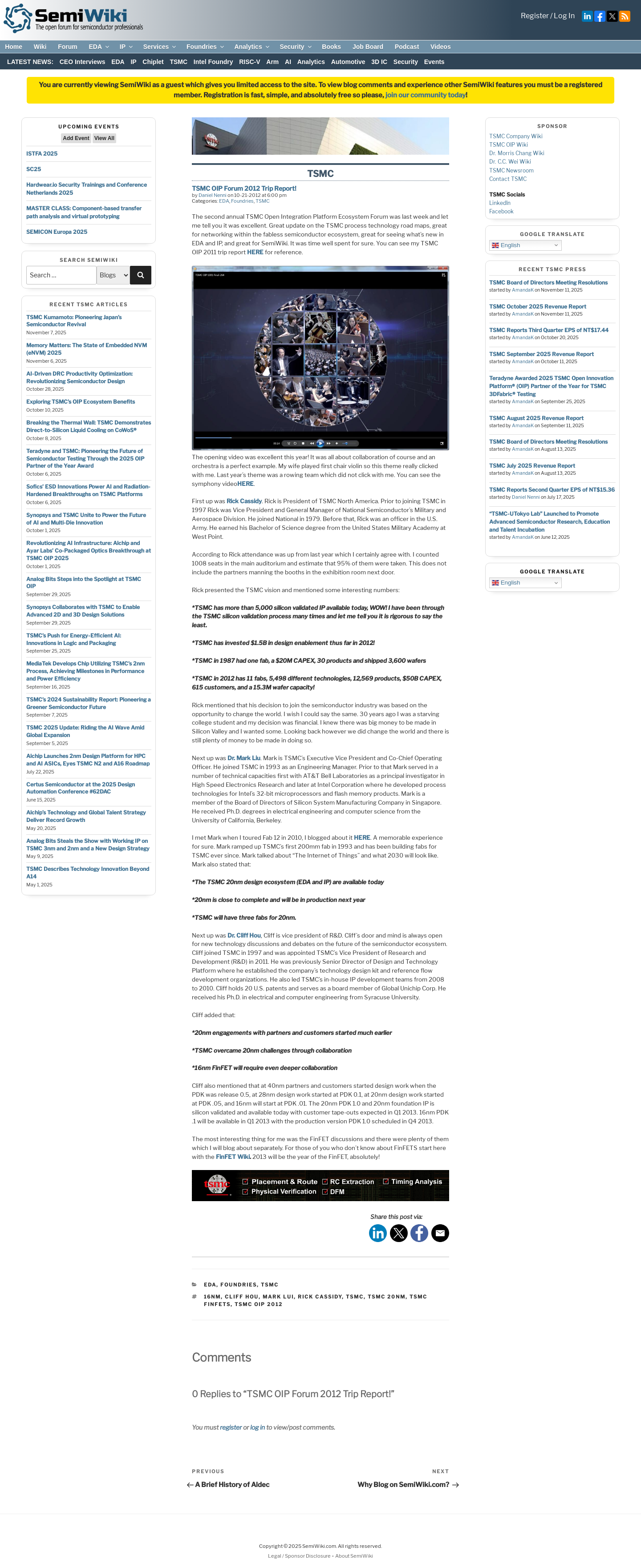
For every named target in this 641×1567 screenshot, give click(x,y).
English (506, 244)
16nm (212, 1297)
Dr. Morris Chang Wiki (516, 153)
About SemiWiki (354, 1556)
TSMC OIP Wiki (508, 144)
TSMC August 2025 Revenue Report (536, 418)
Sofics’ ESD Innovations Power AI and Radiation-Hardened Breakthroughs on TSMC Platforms (88, 490)
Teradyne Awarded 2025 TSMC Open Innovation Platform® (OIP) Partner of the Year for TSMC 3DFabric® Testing (551, 386)
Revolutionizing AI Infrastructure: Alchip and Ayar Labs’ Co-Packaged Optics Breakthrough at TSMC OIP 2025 (88, 550)
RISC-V (249, 61)
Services (160, 46)
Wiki (40, 46)
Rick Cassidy (243, 501)
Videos (440, 46)
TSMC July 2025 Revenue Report (532, 465)
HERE (255, 252)
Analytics (252, 46)
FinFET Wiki (233, 1156)
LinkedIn (500, 203)
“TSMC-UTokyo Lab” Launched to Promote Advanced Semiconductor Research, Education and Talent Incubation (549, 521)
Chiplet (152, 61)
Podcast (407, 46)
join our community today (425, 95)
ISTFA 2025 (41, 153)
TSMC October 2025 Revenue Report (537, 306)
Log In (564, 16)
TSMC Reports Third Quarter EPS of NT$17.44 (549, 330)
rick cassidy (320, 1297)
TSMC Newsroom (511, 170)
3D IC (379, 61)
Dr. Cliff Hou (244, 935)
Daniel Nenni (213, 195)
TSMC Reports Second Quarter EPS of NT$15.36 (552, 489)
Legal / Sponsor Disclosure (300, 1556)
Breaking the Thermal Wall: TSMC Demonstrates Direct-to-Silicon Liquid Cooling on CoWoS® (88, 426)
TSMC (178, 61)
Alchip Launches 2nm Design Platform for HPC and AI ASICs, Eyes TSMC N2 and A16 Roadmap (88, 760)
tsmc (355, 1297)
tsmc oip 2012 (259, 1304)
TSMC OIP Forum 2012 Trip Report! (244, 188)
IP (127, 46)
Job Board (368, 46)
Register (535, 16)
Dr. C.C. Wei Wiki (510, 161)
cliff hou (242, 1297)
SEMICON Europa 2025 (56, 231)
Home (13, 46)
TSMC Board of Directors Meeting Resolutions (548, 282)
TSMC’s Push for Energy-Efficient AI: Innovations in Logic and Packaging (73, 639)
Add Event (76, 138)
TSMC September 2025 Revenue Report (541, 354)
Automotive (348, 61)
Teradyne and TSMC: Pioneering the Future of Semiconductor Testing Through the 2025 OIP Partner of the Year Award (85, 458)
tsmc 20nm (387, 1297)
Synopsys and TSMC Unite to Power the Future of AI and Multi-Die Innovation (86, 519)
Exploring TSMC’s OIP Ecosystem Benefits (80, 401)
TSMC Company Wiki (516, 136)
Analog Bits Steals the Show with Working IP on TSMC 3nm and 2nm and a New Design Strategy (88, 845)
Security (296, 46)
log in (257, 1427)
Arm (272, 61)
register (231, 1427)
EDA (99, 46)
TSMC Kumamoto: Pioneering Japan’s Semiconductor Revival (74, 321)
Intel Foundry (213, 61)
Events (434, 61)
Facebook (501, 211)
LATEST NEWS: (30, 61)
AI (288, 61)
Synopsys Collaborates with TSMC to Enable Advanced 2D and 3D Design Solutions (83, 611)
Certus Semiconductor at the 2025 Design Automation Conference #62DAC (80, 788)
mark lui (278, 1297)
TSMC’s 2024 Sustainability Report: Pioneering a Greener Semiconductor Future (88, 703)
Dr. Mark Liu (243, 757)
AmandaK (523, 290)
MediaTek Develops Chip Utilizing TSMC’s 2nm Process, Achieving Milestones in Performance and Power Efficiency (85, 671)
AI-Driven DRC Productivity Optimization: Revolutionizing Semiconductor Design (79, 377)
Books (331, 46)
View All (104, 138)
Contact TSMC (508, 179)
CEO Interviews (82, 61)
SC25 (33, 169)
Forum (67, 46)
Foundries (206, 46)
